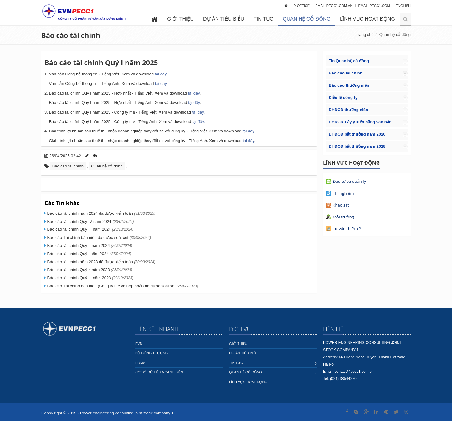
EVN (138, 344)
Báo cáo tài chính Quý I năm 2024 (88, 253)
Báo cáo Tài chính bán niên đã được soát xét (98, 237)
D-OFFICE (302, 6)
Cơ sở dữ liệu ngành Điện (159, 372)
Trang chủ (365, 34)
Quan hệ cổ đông (307, 19)
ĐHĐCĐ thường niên (348, 109)
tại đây (161, 83)
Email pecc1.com (374, 6)
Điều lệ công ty (343, 97)
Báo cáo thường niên (349, 85)
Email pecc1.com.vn (334, 6)
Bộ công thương (151, 353)
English (403, 6)
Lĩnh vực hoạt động (367, 19)
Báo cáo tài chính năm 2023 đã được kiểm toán (100, 261)
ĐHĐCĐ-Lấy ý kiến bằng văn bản (360, 122)
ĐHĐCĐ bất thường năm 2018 (357, 146)
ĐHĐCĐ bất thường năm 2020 (357, 134)
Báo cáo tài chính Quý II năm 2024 (89, 245)
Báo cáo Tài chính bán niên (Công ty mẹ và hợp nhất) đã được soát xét (122, 286)
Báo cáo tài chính (70, 35)
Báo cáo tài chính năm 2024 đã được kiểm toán (100, 213)
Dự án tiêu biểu (223, 19)
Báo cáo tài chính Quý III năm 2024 (89, 229)
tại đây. (161, 74)
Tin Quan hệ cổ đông (349, 61)
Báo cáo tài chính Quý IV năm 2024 (90, 221)
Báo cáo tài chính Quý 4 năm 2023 (89, 269)
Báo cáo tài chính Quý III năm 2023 (89, 277)
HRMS (140, 363)
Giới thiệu (180, 19)
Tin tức (263, 19)
